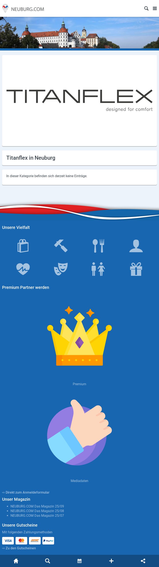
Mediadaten (79, 481)
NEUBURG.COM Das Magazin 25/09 (37, 506)
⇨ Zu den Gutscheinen (19, 548)
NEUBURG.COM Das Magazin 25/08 (37, 511)
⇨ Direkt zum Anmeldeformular (26, 492)
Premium (79, 384)
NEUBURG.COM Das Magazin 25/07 (37, 516)
